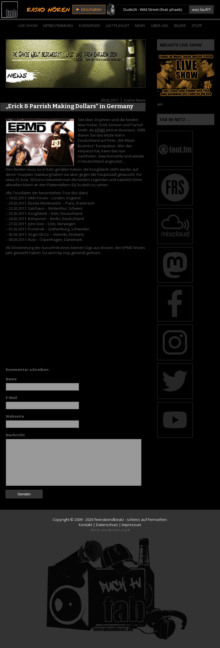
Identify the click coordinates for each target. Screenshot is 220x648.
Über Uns (159, 25)
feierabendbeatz (109, 519)
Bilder (180, 25)
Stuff (197, 25)
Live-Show (28, 25)
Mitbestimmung (58, 25)
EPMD (100, 130)
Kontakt (85, 524)
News (140, 25)
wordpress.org (114, 529)
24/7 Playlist (117, 25)
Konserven (89, 25)
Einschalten (89, 9)
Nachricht (15, 434)
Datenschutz (107, 524)
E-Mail (11, 397)
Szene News (135, 100)
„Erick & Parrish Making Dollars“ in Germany (69, 106)
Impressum (131, 524)
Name (11, 379)
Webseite (15, 416)
